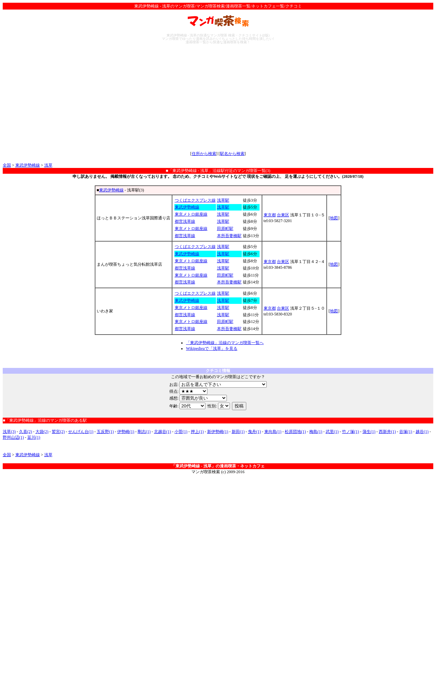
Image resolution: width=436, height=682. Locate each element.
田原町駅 (225, 228)
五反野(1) (105, 431)
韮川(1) (33, 437)
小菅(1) (180, 431)
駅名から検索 (232, 153)
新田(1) (238, 431)
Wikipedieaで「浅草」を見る (211, 348)
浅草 (48, 165)
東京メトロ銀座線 (191, 214)
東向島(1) (272, 431)
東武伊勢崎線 (27, 165)
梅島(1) (315, 431)
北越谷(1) (162, 431)
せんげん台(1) (80, 431)
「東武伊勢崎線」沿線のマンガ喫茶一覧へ (225, 342)
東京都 (270, 215)
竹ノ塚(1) (350, 431)
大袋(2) (41, 431)
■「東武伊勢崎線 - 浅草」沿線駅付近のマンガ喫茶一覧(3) (218, 170)
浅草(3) (9, 431)
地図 (334, 218)
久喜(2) (25, 431)
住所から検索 (204, 153)
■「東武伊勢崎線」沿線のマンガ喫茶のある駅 (45, 420)
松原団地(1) (295, 431)
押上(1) (197, 431)
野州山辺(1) (13, 437)
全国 (7, 165)
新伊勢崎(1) (217, 431)
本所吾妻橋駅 (229, 235)
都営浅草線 (185, 221)
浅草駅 (223, 200)
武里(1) (332, 431)
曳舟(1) (254, 431)
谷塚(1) (405, 431)
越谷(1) (422, 431)
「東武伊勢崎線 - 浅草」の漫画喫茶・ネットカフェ (218, 466)
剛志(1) (144, 431)
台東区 (283, 215)
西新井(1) (387, 431)
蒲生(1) (368, 431)
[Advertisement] (218, 97)
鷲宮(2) (58, 431)
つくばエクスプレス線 (195, 200)
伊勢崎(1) (125, 431)
